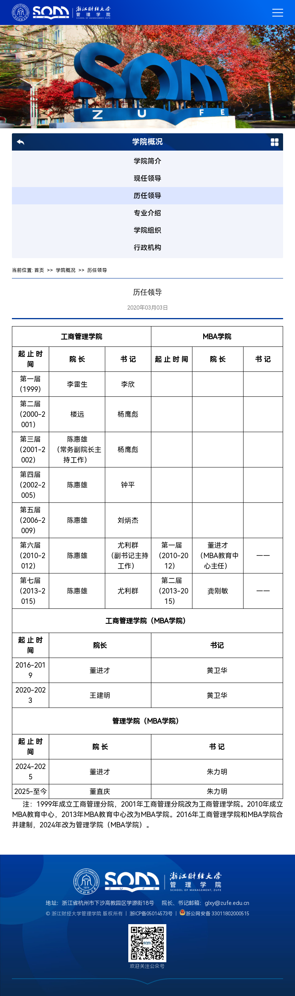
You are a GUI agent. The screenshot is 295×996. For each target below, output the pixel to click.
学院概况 (66, 270)
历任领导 (97, 270)
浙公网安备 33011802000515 (218, 913)
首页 (39, 270)
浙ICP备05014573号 (151, 913)
